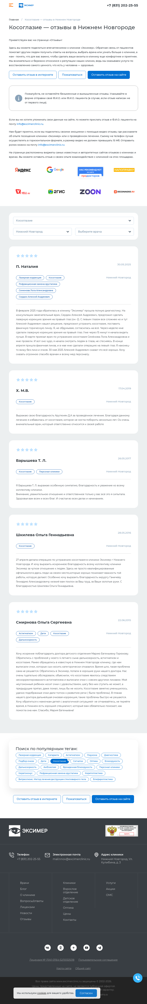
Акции (110, 889)
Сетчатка (78, 761)
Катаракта (53, 755)
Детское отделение (70, 900)
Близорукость (112, 761)
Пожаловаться (72, 74)
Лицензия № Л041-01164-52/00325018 (52, 959)
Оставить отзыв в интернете (33, 74)
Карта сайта (63, 968)
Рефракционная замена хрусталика (59, 773)
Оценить (126, 834)
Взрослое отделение (70, 890)
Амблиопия (49, 767)
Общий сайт (83, 968)
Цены (67, 913)
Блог (23, 889)
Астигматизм (73, 755)
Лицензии (27, 907)
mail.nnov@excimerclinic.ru (71, 859)
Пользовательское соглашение (98, 959)
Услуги (111, 883)
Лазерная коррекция (30, 755)
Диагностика (111, 755)
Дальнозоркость (27, 767)
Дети (43, 761)
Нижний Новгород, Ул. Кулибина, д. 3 (117, 861)
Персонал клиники (109, 767)
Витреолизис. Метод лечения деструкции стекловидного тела (52, 779)
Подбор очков (26, 761)
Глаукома (92, 755)
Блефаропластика (103, 779)
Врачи (24, 883)
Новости (26, 913)
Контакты (69, 919)
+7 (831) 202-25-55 (122, 5)
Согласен (86, 993)
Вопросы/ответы (31, 901)
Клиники (69, 883)
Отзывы (25, 919)
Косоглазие (59, 761)
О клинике (27, 895)
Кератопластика (93, 773)
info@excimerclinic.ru (30, 124)
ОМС (109, 895)
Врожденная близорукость (77, 767)
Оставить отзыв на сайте (108, 74)
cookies (41, 993)
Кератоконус (26, 773)
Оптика (94, 761)
